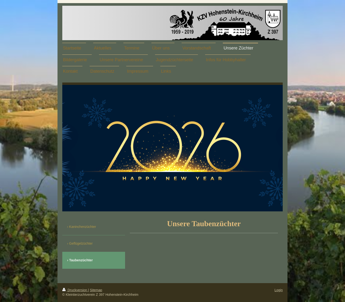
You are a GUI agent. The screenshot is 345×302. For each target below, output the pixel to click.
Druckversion (75, 290)
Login (279, 290)
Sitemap (96, 290)
